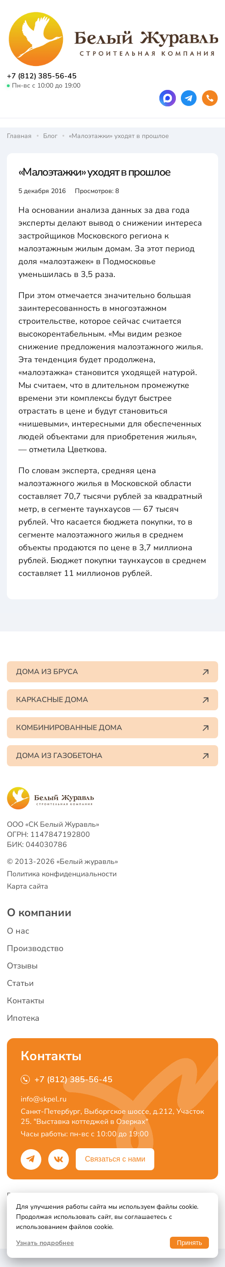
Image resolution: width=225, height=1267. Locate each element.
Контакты (25, 1000)
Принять (189, 1242)
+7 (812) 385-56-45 (42, 76)
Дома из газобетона (112, 756)
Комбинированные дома (112, 728)
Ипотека (23, 1018)
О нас (18, 930)
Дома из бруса (112, 672)
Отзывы (22, 965)
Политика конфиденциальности (62, 874)
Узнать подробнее (45, 1243)
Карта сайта (27, 886)
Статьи (20, 983)
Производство (35, 948)
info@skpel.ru (44, 1099)
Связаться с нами (115, 1159)
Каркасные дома (112, 700)
